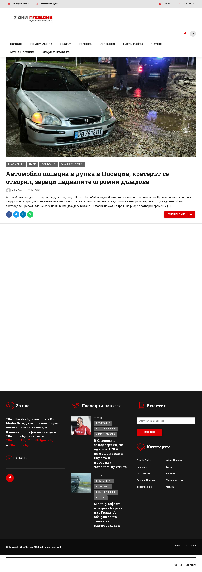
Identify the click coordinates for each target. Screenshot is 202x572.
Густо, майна (133, 44)
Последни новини (106, 429)
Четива (157, 44)
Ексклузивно (48, 164)
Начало (16, 44)
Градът (65, 44)
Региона (85, 44)
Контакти (191, 545)
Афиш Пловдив (22, 52)
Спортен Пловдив (56, 52)
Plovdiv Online (41, 44)
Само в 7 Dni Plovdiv (71, 164)
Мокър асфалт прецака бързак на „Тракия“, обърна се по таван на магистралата (108, 514)
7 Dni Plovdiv (15, 191)
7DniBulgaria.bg (41, 440)
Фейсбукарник (144, 486)
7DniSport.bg (16, 440)
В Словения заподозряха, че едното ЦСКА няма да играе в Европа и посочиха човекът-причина (110, 453)
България (107, 44)
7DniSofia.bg (19, 445)
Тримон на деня (174, 480)
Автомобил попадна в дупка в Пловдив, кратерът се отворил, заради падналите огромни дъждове (87, 178)
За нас (176, 545)
